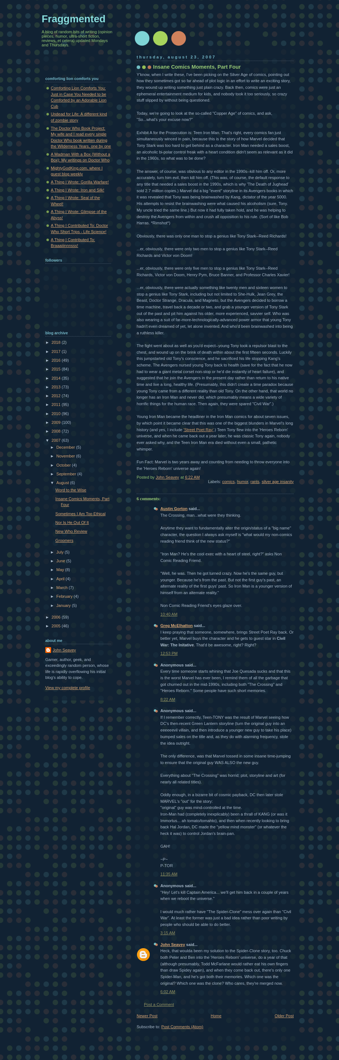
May (60, 569)
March (62, 587)
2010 (57, 413)
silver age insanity (278, 481)
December (66, 447)
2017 (57, 351)
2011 (57, 404)
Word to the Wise (71, 490)
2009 (57, 422)
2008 (57, 431)
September (66, 474)
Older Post (284, 1016)
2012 (57, 396)
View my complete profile (67, 687)
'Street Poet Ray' (198, 430)
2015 (57, 369)
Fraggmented (74, 18)
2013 (57, 387)
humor (242, 481)
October (64, 465)
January (64, 605)
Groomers (64, 540)
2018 (57, 342)
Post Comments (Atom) (182, 1027)
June (61, 561)
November (66, 456)
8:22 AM (167, 699)
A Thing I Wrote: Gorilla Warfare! (80, 182)
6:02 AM (167, 991)
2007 (57, 440)
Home (216, 1016)
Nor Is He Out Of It (72, 522)
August (63, 482)
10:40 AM (169, 614)
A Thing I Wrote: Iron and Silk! (77, 190)
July (60, 552)
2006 (57, 617)
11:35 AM (169, 874)
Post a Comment (159, 1004)
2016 (57, 360)
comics (228, 481)
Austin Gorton (173, 508)
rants (254, 481)
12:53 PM (169, 653)
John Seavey (172, 944)
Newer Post (147, 1016)
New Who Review (71, 531)
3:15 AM (167, 933)
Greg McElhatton (176, 625)
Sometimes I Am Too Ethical (81, 514)
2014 (57, 378)
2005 (57, 626)
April (60, 579)
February (64, 596)
